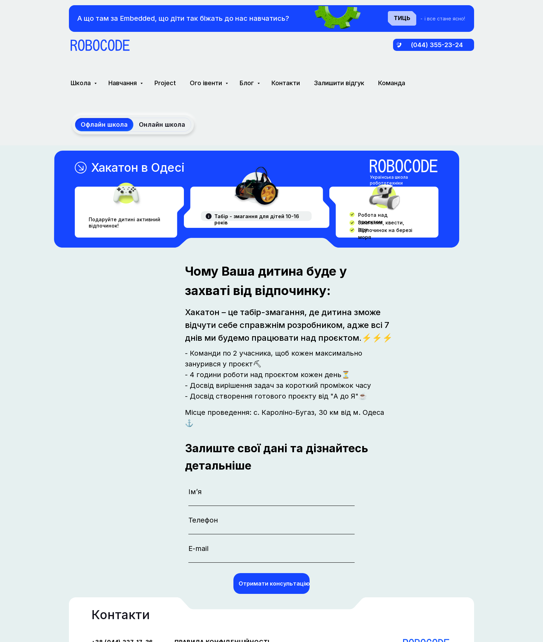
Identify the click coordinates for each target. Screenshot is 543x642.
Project (165, 83)
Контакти (286, 83)
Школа (81, 83)
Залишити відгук (339, 83)
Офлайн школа (104, 124)
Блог (248, 83)
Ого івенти (207, 83)
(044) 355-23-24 (437, 44)
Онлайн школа (162, 124)
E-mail (198, 548)
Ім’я (195, 492)
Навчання (123, 83)
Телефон (203, 520)
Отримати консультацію (274, 583)
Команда (391, 83)
